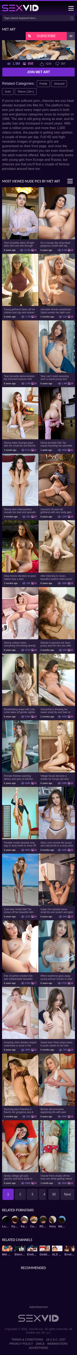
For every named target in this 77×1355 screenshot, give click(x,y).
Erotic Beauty (32, 1254)
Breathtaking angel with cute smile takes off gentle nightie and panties (19, 711)
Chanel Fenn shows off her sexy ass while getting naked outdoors (56, 1177)
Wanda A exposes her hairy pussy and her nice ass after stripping (55, 644)
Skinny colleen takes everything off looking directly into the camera (20, 644)
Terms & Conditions (27, 1339)
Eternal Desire (20, 1254)
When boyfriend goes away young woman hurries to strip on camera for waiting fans (56, 977)
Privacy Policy (21, 1343)
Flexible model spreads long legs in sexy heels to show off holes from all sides (20, 844)
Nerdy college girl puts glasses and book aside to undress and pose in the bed (19, 1177)
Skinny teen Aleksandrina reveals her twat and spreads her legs (20, 511)
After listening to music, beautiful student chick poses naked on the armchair (56, 577)
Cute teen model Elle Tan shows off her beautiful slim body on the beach (19, 911)
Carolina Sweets (34, 1226)
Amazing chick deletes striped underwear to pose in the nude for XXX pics (20, 1044)
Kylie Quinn (15, 1226)
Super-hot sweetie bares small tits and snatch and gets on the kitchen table (56, 911)
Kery (52, 1226)
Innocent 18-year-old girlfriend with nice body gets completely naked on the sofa (56, 511)
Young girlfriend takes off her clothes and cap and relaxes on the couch (19, 311)
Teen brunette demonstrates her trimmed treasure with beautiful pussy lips (19, 378)
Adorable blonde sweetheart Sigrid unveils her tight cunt (55, 311)
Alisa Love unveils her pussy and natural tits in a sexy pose (56, 844)
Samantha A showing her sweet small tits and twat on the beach (55, 711)
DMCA (40, 1343)
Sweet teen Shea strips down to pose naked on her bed (56, 1044)
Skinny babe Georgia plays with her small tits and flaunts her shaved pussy (20, 444)
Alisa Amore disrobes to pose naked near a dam (20, 577)
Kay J (24, 1226)
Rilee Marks (43, 1226)
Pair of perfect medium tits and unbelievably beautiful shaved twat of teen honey (18, 977)
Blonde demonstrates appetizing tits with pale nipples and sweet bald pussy (56, 1111)
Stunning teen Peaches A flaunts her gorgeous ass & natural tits (18, 1111)
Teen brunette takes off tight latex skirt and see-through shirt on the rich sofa (19, 244)
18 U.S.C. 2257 (56, 1339)
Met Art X (7, 1254)
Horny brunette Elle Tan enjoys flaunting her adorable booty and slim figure (56, 444)
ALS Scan (57, 1254)
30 (54, 1194)
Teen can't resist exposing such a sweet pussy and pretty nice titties (54, 378)
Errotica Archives (69, 1254)
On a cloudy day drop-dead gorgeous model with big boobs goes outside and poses (55, 244)
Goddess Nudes (44, 1254)
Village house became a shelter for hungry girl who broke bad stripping (54, 777)
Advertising (38, 1347)
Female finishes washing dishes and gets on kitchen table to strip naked (18, 777)
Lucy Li (5, 1226)
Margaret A (62, 1226)
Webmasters (57, 1343)
